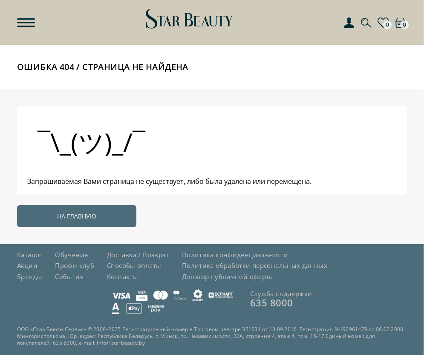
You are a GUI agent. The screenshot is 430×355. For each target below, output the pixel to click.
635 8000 (271, 302)
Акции (27, 265)
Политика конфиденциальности (235, 254)
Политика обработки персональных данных (254, 265)
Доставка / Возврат (138, 254)
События (69, 276)
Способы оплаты (134, 265)
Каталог (29, 254)
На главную (76, 216)
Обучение (71, 254)
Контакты (122, 276)
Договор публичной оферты (228, 276)
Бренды (29, 276)
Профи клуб (74, 265)
